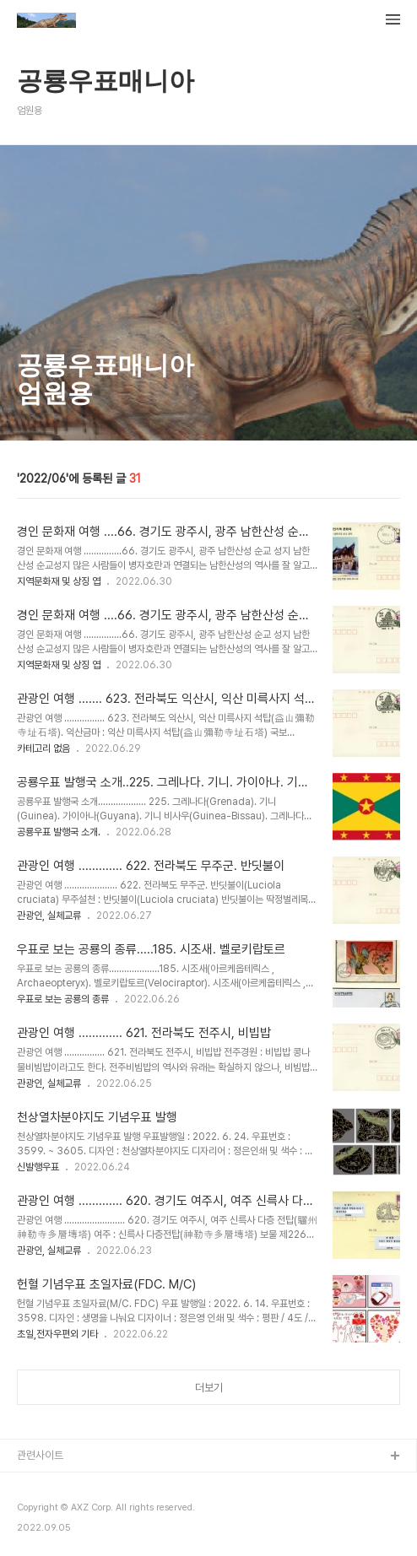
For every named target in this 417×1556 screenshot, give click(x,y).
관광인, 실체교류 (49, 915)
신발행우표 (38, 1167)
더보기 (209, 1387)
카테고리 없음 (43, 748)
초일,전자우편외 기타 (57, 1334)
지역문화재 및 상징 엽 (58, 581)
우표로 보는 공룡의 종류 (63, 999)
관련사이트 (40, 1455)
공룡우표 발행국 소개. (58, 832)
